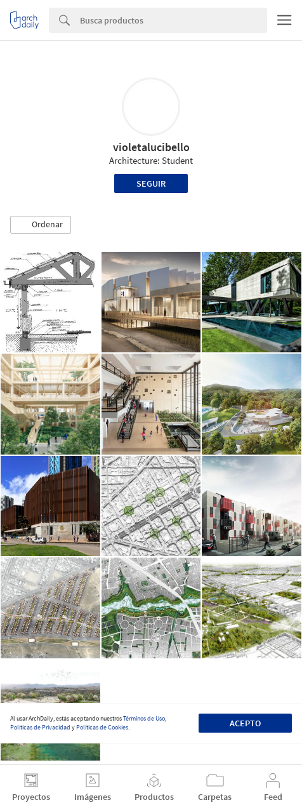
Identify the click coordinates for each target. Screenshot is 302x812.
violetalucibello (151, 147)
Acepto (245, 723)
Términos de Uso (144, 718)
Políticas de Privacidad (40, 727)
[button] (40, 225)
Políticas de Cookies (102, 727)
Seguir (151, 183)
